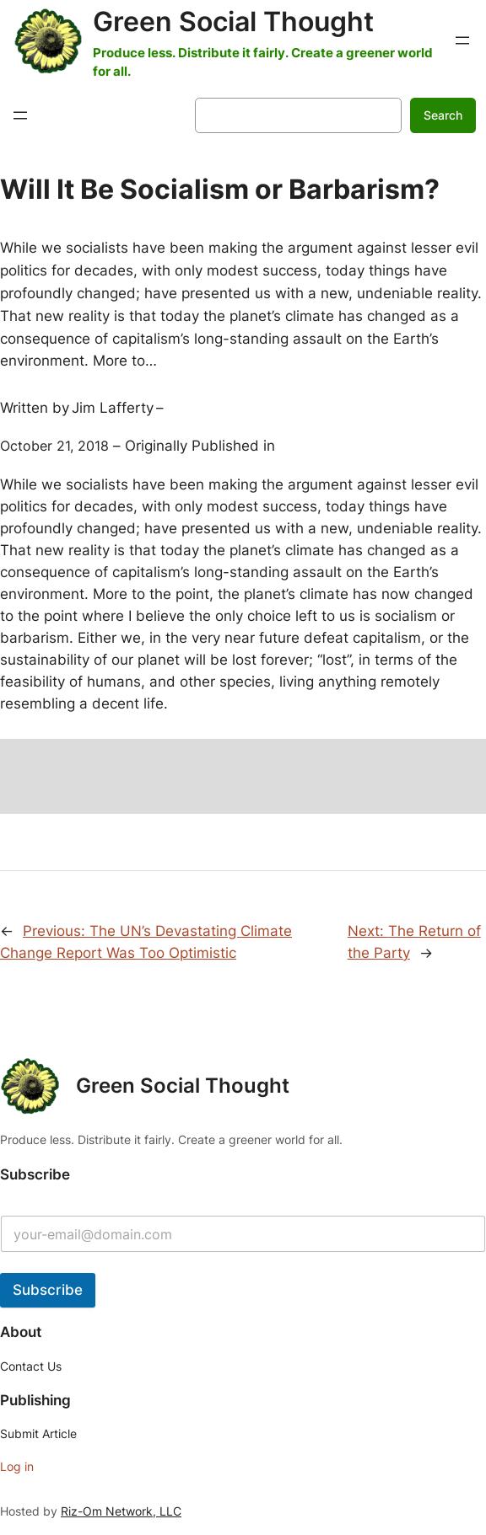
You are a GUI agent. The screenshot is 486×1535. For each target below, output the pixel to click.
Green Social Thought (233, 21)
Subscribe (48, 1289)
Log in (17, 1466)
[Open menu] (462, 40)
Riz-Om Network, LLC (121, 1511)
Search (443, 115)
